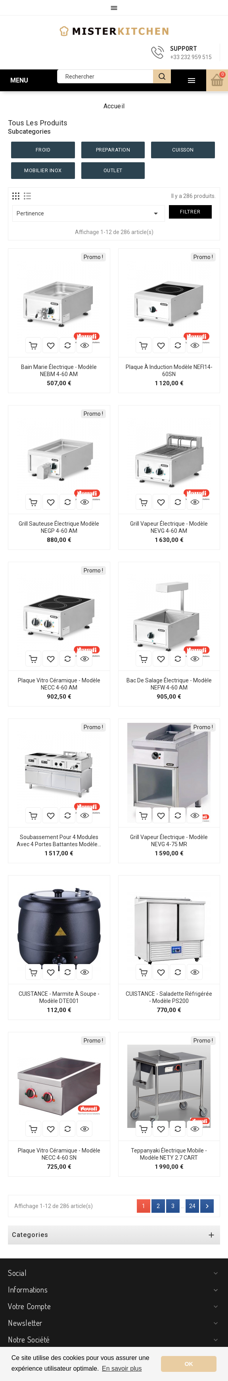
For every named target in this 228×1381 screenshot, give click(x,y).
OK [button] (188, 1364)
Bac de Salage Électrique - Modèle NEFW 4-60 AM (169, 684)
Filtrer (190, 212)
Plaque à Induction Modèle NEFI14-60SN (169, 370)
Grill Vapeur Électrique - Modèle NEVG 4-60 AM (169, 527)
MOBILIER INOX (43, 170)
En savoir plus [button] (122, 1368)
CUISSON (183, 150)
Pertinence (89, 213)
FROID (43, 150)
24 (192, 1206)
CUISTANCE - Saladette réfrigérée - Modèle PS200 (169, 997)
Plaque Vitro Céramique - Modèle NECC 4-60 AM (59, 684)
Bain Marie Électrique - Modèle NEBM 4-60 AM (59, 370)
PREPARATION (113, 150)
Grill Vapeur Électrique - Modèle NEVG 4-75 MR (169, 840)
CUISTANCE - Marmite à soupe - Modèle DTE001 (59, 997)
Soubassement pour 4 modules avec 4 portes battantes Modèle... (59, 840)
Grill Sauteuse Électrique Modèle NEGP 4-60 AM (59, 527)
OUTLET (113, 170)
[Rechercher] (114, 76)
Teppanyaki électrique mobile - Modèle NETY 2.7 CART (169, 1154)
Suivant (207, 1206)
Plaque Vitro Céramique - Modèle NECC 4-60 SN (59, 1154)
